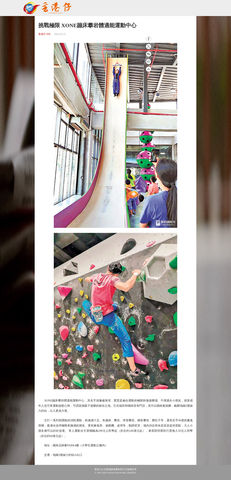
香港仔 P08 (44, 34)
